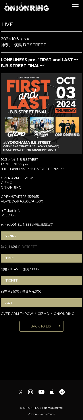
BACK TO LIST (42, 326)
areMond (49, 414)
